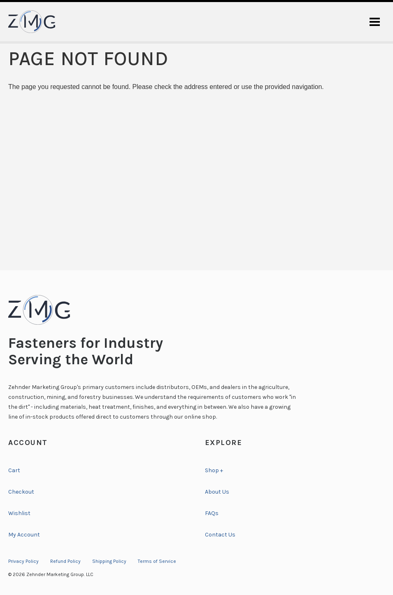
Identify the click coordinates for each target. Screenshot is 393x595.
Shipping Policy (109, 561)
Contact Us (220, 534)
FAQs (212, 513)
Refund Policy (65, 561)
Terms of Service (157, 561)
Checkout (21, 491)
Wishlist (19, 513)
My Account (24, 534)
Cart (14, 470)
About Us (217, 491)
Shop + (214, 470)
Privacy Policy (23, 561)
